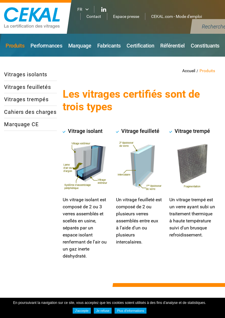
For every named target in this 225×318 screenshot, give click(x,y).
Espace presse (126, 16)
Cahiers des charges (30, 112)
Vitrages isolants (25, 74)
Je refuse (102, 310)
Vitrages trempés (26, 99)
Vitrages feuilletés (27, 87)
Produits (207, 70)
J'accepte (81, 310)
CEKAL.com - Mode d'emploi (176, 16)
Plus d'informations (130, 310)
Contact (93, 16)
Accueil (188, 70)
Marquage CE (21, 124)
